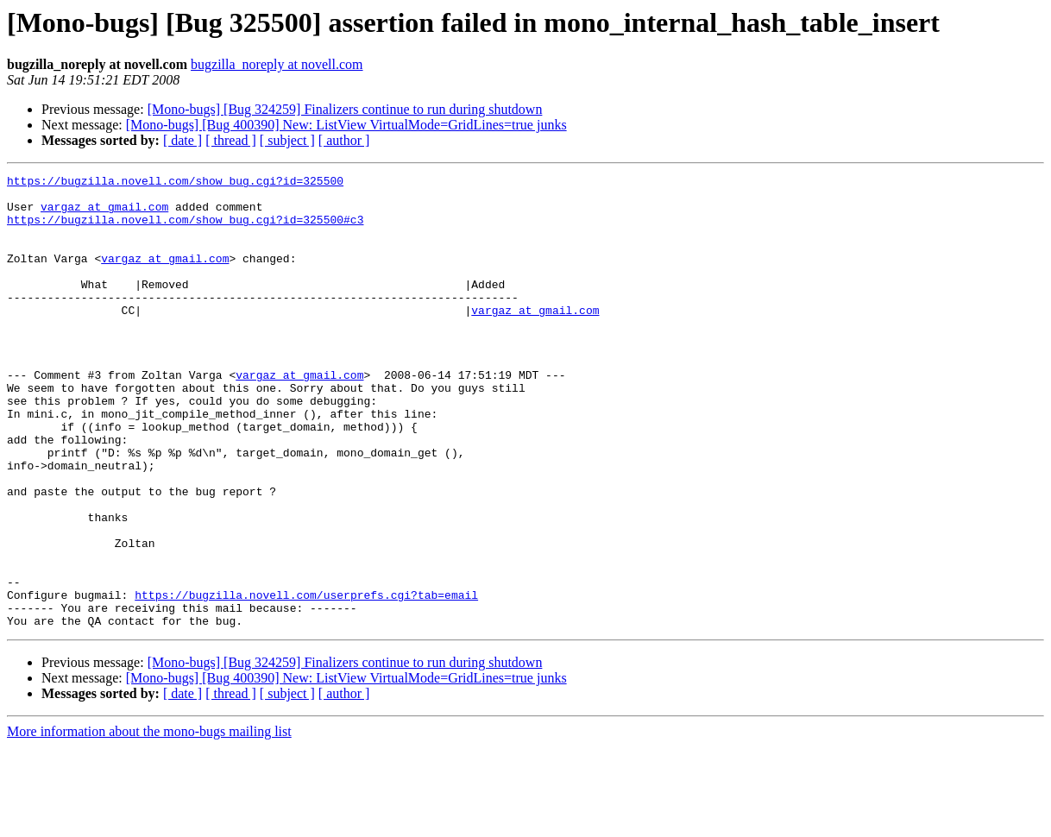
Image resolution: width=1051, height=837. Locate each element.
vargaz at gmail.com (104, 214)
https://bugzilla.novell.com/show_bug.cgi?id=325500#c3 (185, 229)
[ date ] (182, 140)
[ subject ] (287, 140)
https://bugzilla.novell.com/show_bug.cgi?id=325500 (175, 183)
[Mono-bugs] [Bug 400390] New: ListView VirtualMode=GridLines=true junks (346, 124)
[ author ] (344, 140)
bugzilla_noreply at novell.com (277, 64)
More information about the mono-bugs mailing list (149, 822)
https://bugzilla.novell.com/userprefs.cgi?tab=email (306, 680)
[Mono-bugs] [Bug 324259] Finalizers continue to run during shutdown (345, 109)
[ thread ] (230, 140)
